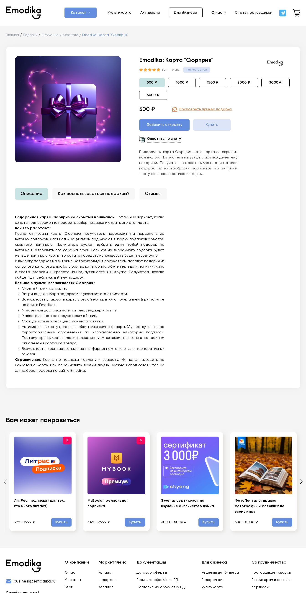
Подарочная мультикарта (212, 584)
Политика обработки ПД (157, 581)
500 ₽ (152, 84)
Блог (69, 588)
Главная (12, 36)
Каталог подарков (107, 577)
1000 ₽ (182, 84)
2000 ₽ (243, 84)
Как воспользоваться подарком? (93, 195)
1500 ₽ (213, 84)
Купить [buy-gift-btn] (212, 126)
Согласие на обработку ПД (160, 588)
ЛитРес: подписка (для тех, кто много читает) (39, 504)
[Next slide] (299, 483)
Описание (31, 195)
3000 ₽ (275, 84)
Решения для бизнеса (220, 573)
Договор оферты (151, 573)
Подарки (30, 36)
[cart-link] (296, 13)
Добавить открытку (164, 126)
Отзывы (153, 195)
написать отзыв (197, 71)
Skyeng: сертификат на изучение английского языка (187, 504)
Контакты (73, 581)
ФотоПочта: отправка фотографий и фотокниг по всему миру (260, 507)
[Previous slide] (7, 483)
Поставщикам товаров (271, 573)
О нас (70, 573)
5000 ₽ (153, 96)
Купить (62, 523)
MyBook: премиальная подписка (108, 504)
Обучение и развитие (60, 36)
